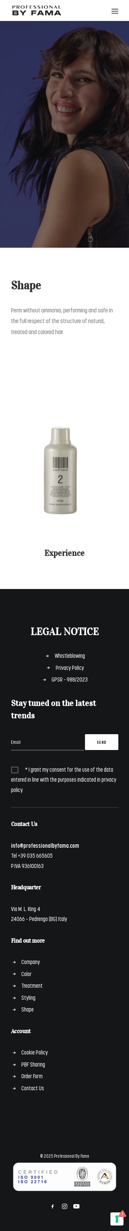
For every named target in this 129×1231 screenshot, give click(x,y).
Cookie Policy (34, 1052)
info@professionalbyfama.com (45, 845)
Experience (64, 560)
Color (26, 973)
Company (30, 961)
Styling (28, 997)
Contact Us (32, 1087)
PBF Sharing (33, 1064)
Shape (27, 1009)
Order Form (32, 1075)
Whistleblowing (70, 655)
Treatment (32, 985)
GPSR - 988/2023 (70, 679)
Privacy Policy (70, 667)
